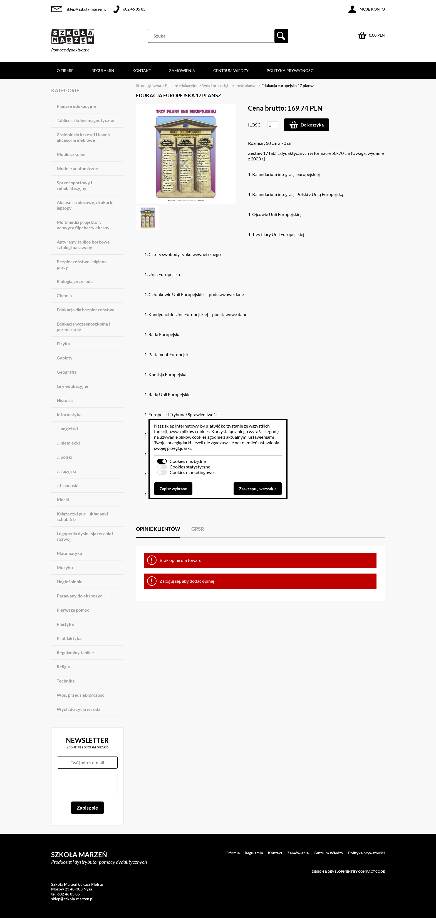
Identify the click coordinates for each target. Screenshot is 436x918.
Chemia (64, 295)
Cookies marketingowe (192, 472)
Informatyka (69, 414)
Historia (65, 400)
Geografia (66, 371)
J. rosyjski (66, 471)
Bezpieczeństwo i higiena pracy (81, 264)
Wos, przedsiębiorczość (80, 695)
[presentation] (87, 785)
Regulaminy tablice (75, 652)
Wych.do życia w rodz (78, 709)
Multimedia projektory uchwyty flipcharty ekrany (83, 224)
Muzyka (65, 567)
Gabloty (65, 357)
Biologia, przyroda (75, 281)
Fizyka (63, 343)
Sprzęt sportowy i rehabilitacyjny (74, 185)
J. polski (64, 457)
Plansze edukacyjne (76, 106)
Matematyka (69, 553)
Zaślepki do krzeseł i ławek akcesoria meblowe (83, 137)
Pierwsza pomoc (73, 609)
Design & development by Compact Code (348, 871)
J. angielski (67, 428)
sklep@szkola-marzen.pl (87, 9)
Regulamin (102, 70)
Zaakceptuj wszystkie (257, 488)
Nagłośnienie (70, 581)
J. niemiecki (68, 442)
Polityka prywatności (290, 70)
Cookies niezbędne (188, 461)
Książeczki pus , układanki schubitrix (82, 516)
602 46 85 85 (134, 9)
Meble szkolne (71, 154)
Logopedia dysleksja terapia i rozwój (85, 536)
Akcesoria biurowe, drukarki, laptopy (86, 205)
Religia (63, 666)
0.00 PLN (377, 35)
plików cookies (196, 431)
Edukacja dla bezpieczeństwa (85, 309)
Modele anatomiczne (77, 168)
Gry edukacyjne (72, 386)
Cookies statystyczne (190, 466)
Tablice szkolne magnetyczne (85, 120)
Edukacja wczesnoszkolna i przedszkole (83, 326)
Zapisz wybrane (173, 488)
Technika (66, 680)
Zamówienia (182, 70)
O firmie (65, 70)
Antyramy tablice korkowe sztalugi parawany (83, 244)
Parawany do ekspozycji (81, 595)
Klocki (63, 499)
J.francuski (67, 485)
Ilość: (255, 124)
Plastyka (65, 624)
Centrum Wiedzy (231, 70)
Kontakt (141, 70)
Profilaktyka (69, 638)
